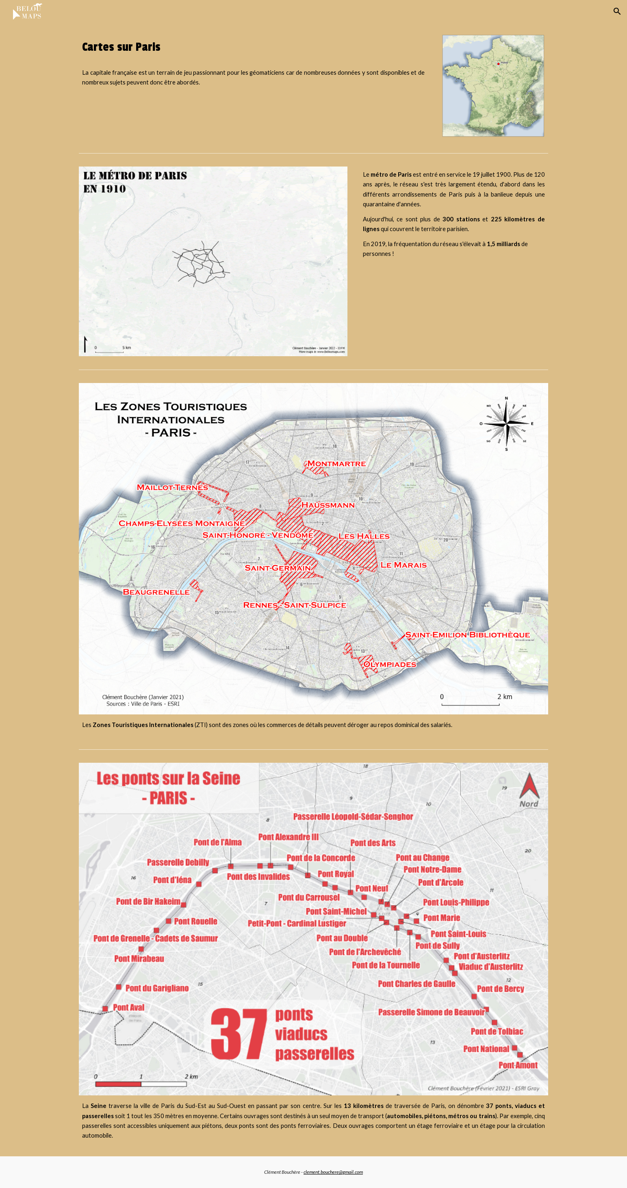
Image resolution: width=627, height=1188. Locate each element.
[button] (617, 11)
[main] (253, 47)
